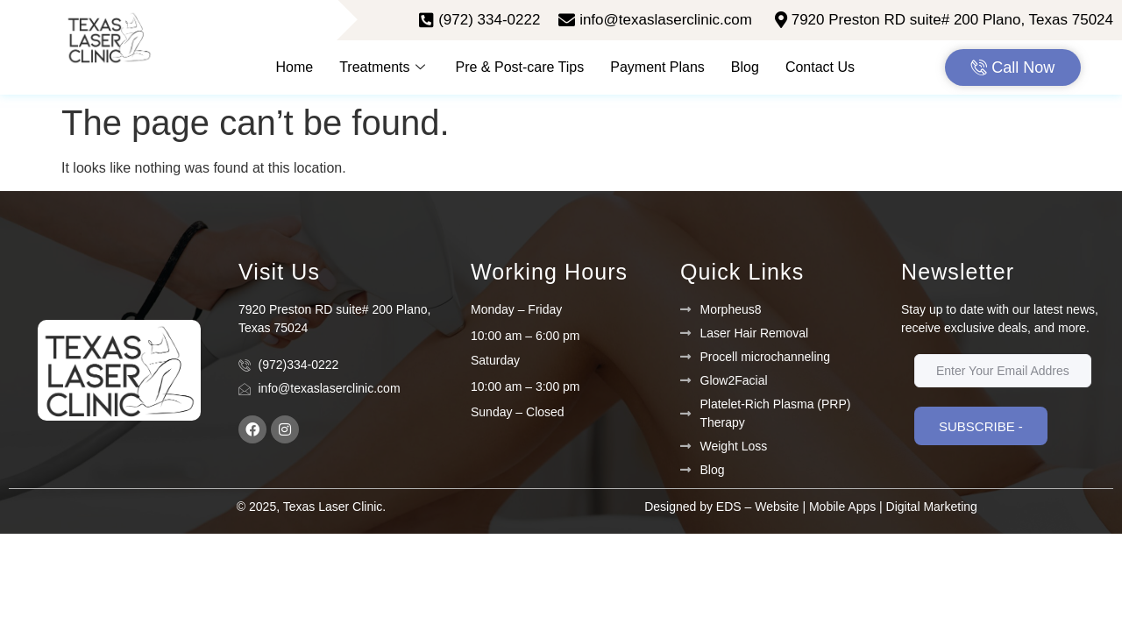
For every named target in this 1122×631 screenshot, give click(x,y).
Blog (745, 67)
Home (295, 67)
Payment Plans (657, 67)
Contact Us (820, 67)
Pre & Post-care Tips (520, 67)
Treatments (384, 67)
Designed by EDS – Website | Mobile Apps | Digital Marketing (810, 507)
